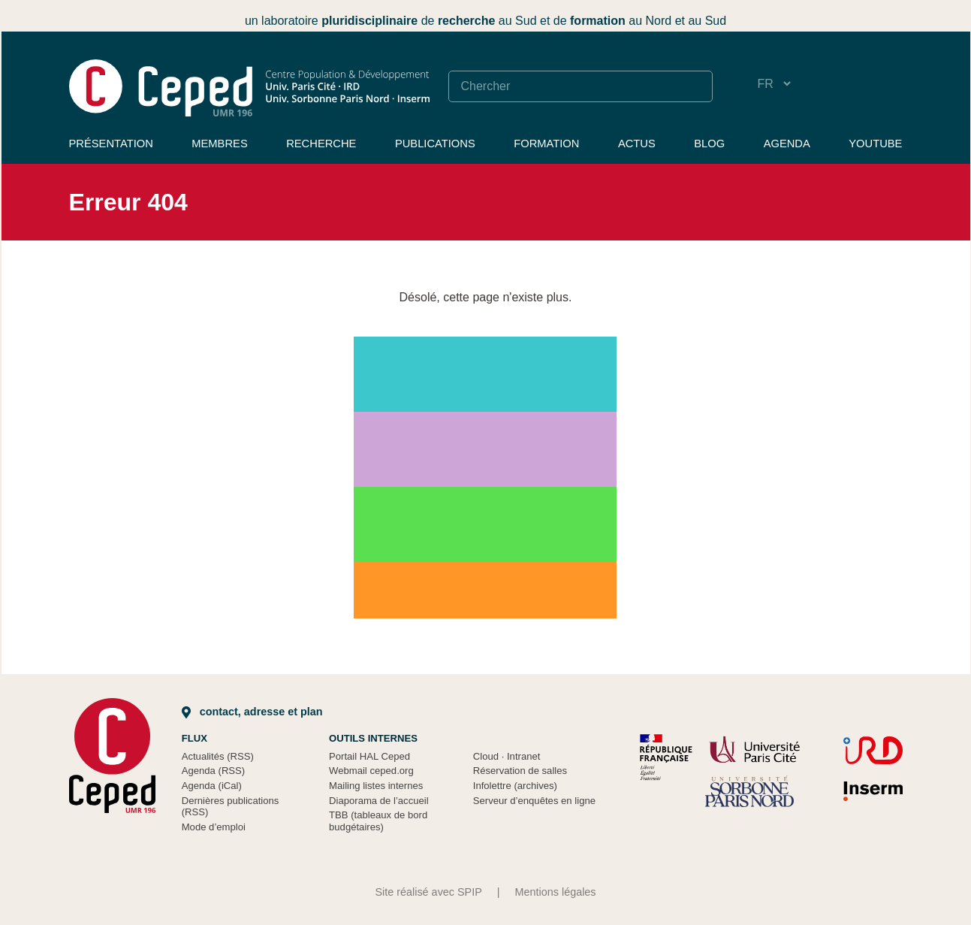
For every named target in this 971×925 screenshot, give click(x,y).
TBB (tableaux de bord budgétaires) (378, 821)
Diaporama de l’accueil (379, 800)
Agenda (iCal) (212, 785)
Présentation (111, 144)
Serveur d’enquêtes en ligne (534, 800)
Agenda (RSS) (214, 770)
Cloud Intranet (507, 756)
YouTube (875, 144)
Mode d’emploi (214, 827)
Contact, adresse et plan (252, 712)
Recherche (321, 144)
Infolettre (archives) (515, 785)
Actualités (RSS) (218, 756)
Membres (219, 144)
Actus (637, 144)
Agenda (787, 144)
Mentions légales (555, 892)
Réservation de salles (520, 770)
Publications (435, 144)
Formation (546, 144)
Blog (709, 144)
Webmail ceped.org (371, 770)
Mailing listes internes (376, 785)
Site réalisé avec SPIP (428, 892)
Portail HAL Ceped (369, 756)
